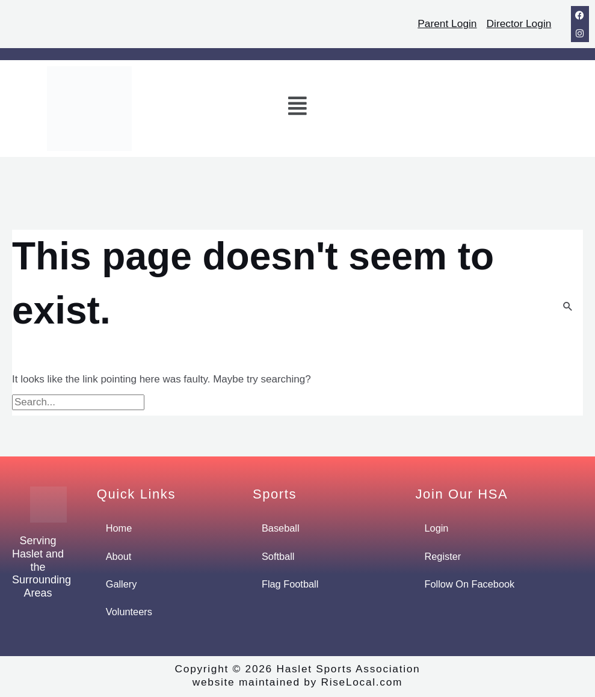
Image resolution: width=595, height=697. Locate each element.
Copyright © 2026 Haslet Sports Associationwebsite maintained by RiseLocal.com (297, 677)
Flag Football (291, 585)
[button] (298, 108)
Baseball (281, 528)
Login (437, 528)
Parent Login (443, 23)
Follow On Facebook (472, 585)
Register (444, 556)
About (119, 556)
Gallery (122, 585)
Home (119, 528)
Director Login (517, 23)
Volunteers (130, 613)
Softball (279, 556)
